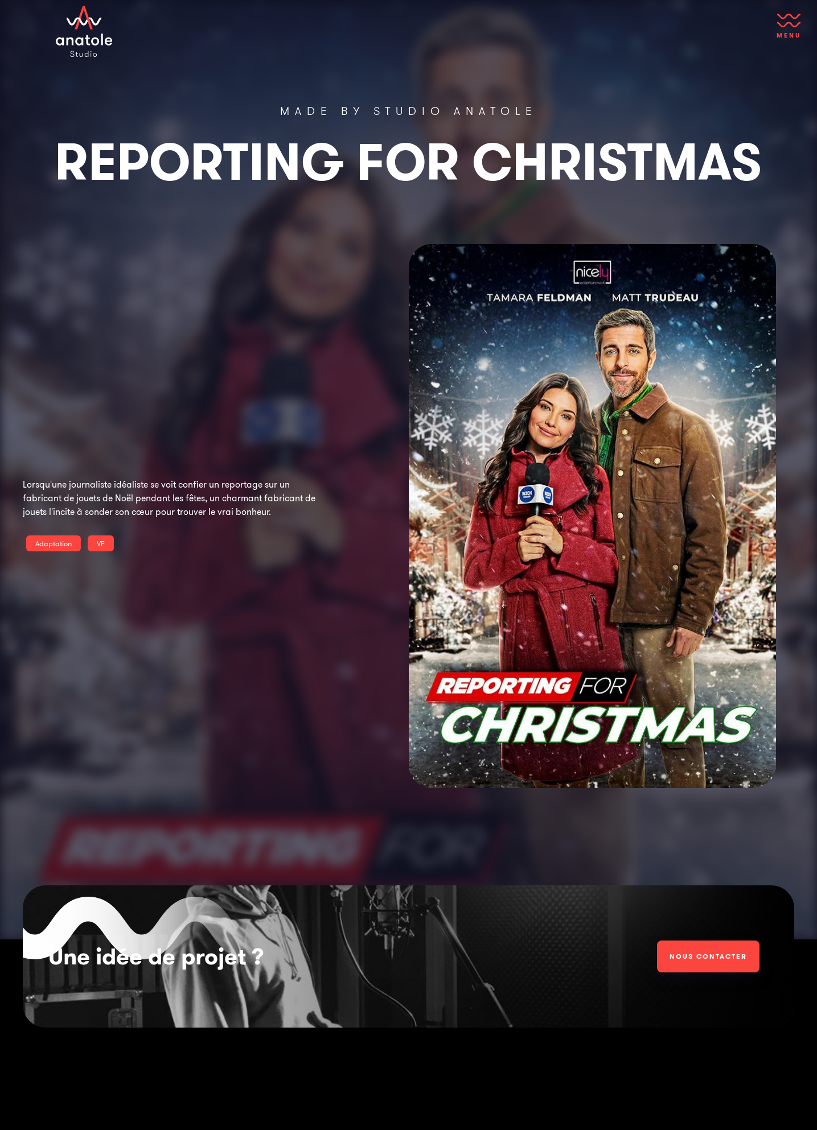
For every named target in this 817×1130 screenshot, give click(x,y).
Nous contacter (708, 956)
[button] (788, 31)
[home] (84, 31)
